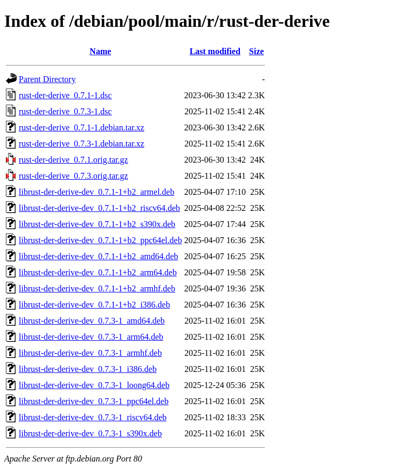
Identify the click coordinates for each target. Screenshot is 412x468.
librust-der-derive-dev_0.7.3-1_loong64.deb (94, 385)
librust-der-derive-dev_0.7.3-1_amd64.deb (92, 320)
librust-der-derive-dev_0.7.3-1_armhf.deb (90, 352)
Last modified (214, 51)
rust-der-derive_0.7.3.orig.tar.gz (73, 175)
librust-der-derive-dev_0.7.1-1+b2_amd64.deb (98, 256)
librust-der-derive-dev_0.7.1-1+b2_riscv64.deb (99, 208)
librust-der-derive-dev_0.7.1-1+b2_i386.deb (94, 304)
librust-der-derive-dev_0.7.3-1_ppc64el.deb (93, 401)
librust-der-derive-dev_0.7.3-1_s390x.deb (90, 433)
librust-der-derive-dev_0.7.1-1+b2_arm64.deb (97, 272)
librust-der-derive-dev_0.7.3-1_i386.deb (88, 369)
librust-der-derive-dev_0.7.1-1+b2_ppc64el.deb (100, 240)
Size (256, 51)
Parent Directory (47, 79)
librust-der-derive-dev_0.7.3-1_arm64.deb (91, 336)
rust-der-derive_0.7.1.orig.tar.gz (73, 159)
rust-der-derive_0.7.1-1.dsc (65, 95)
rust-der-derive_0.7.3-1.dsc (65, 111)
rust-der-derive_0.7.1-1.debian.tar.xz (81, 127)
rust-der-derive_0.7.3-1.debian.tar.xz (81, 143)
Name (100, 51)
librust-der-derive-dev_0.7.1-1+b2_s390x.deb (97, 224)
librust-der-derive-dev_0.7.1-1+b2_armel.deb (96, 191)
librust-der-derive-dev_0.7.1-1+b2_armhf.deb (97, 288)
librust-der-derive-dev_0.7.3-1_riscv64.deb (93, 417)
